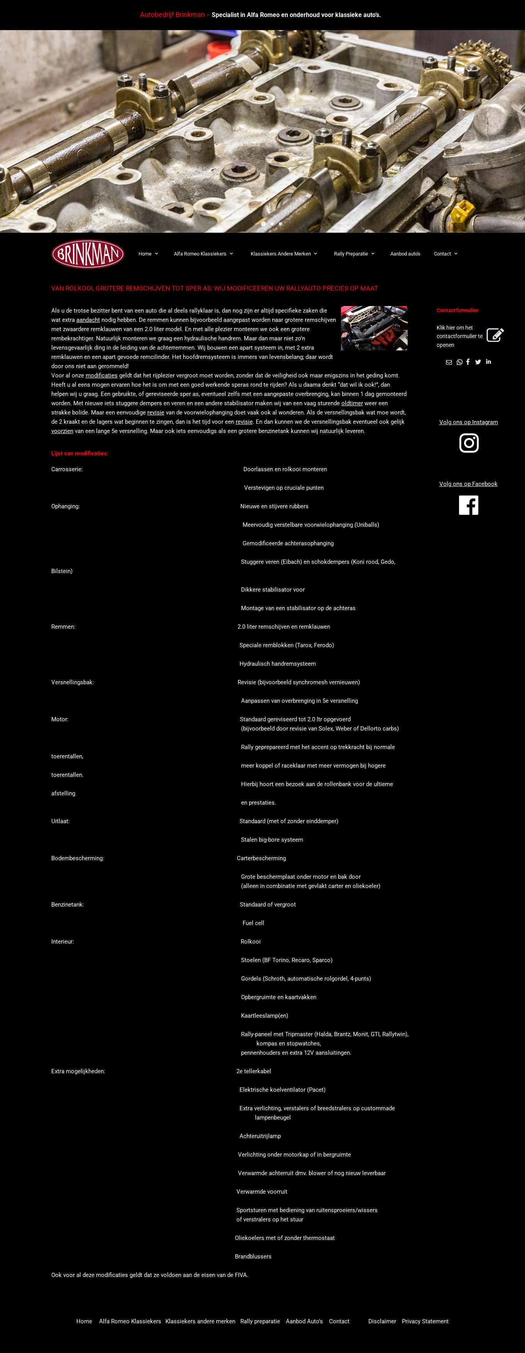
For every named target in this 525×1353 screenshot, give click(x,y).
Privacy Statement (425, 1321)
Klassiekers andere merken (200, 1321)
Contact (339, 1321)
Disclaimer (382, 1321)
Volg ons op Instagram (468, 422)
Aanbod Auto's (304, 1321)
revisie (155, 412)
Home (85, 1321)
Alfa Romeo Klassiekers (130, 1321)
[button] (263, 224)
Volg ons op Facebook (468, 483)
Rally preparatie (260, 1321)
